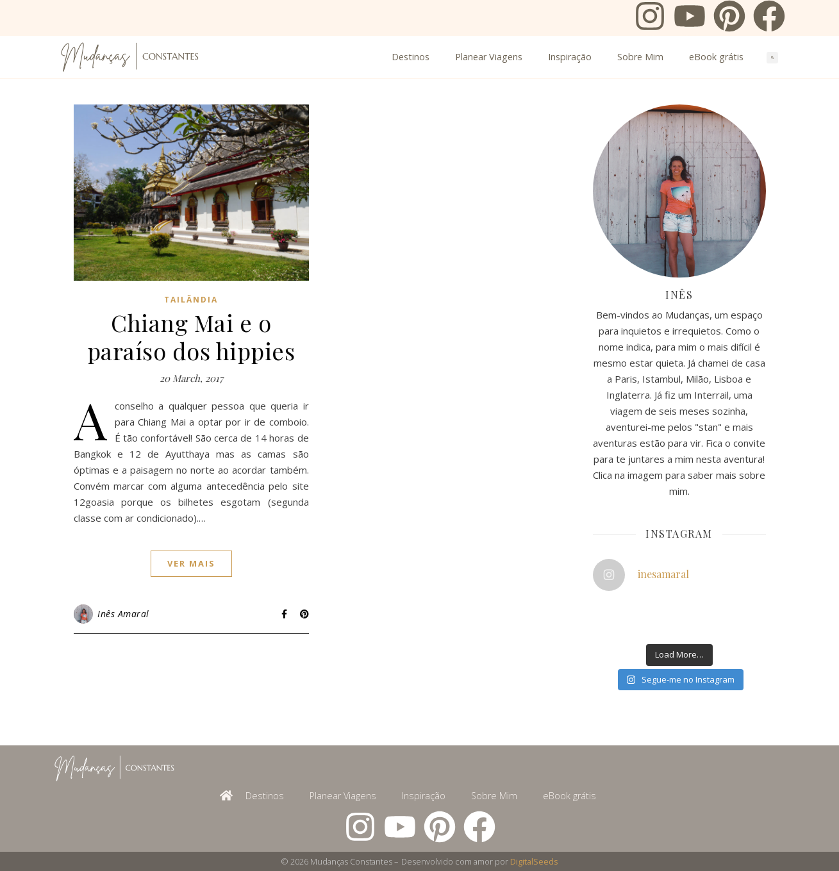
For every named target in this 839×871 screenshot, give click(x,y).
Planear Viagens (488, 57)
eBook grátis (716, 57)
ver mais (191, 563)
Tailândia (191, 299)
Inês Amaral (123, 614)
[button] (772, 57)
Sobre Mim (640, 57)
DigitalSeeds (534, 861)
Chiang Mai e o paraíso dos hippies (191, 336)
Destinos (410, 57)
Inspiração (570, 57)
